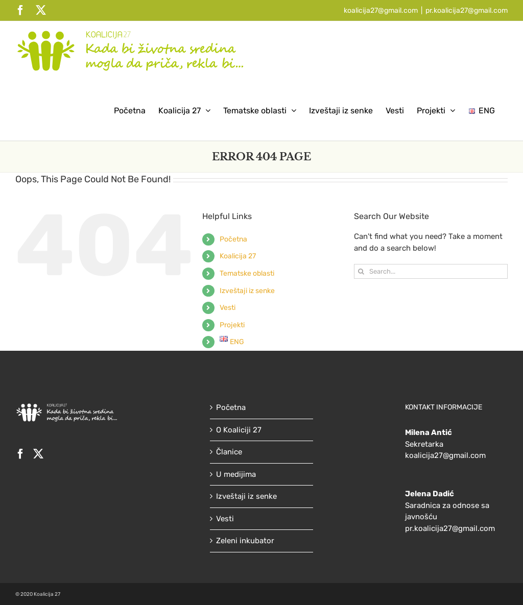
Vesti (227, 307)
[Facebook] (20, 454)
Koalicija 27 (238, 256)
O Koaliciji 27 (239, 429)
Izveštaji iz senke (247, 290)
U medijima (236, 474)
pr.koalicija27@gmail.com (466, 10)
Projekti (232, 325)
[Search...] (431, 271)
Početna (233, 239)
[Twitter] (38, 454)
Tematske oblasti (247, 273)
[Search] (361, 271)
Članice (229, 451)
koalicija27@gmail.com (381, 10)
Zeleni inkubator (245, 540)
